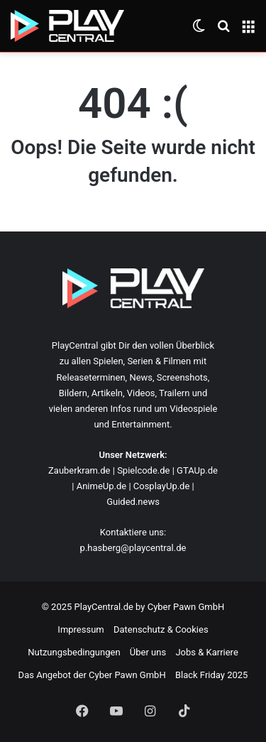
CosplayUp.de (161, 486)
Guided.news (133, 501)
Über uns (148, 652)
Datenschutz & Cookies (161, 629)
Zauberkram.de (79, 470)
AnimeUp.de (102, 486)
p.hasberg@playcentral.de (133, 547)
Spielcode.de (143, 470)
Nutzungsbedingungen (74, 652)
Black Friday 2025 (211, 675)
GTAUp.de (197, 470)
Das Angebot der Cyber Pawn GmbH (92, 675)
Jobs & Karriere (206, 652)
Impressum (80, 629)
